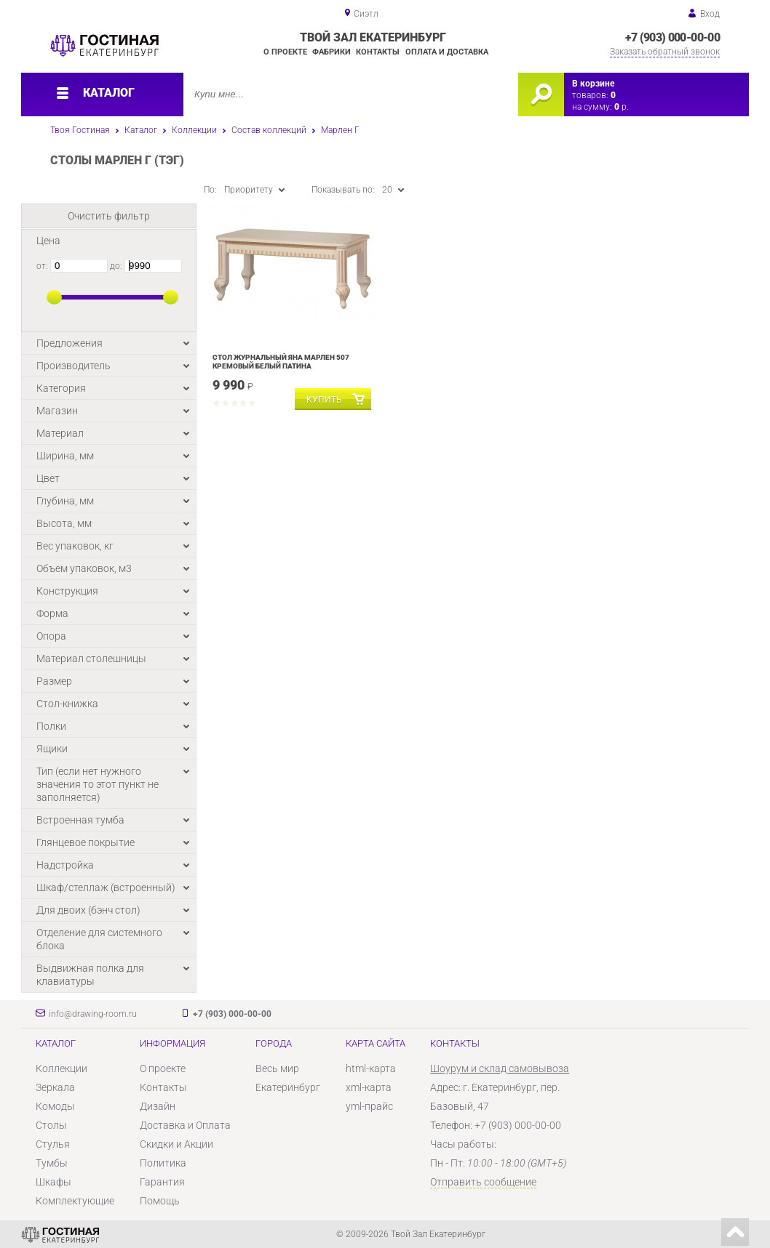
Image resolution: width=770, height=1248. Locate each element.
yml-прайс (369, 1106)
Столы (51, 1125)
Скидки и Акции (176, 1144)
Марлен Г (340, 130)
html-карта (371, 1068)
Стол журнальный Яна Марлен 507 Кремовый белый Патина (281, 361)
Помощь (160, 1201)
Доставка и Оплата (185, 1125)
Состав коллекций (268, 130)
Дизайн (157, 1106)
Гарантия (162, 1182)
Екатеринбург (287, 1087)
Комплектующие (75, 1201)
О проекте (285, 52)
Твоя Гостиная (80, 130)
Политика (163, 1163)
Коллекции (194, 130)
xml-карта (369, 1087)
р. (621, 107)
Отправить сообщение (483, 1182)
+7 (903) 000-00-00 (672, 37)
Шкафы (53, 1182)
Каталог (140, 130)
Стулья (53, 1144)
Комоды (55, 1106)
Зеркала (55, 1087)
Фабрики (331, 52)
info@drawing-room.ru (93, 1014)
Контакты (378, 52)
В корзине (593, 83)
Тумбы (52, 1163)
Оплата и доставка (446, 52)
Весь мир (277, 1068)
